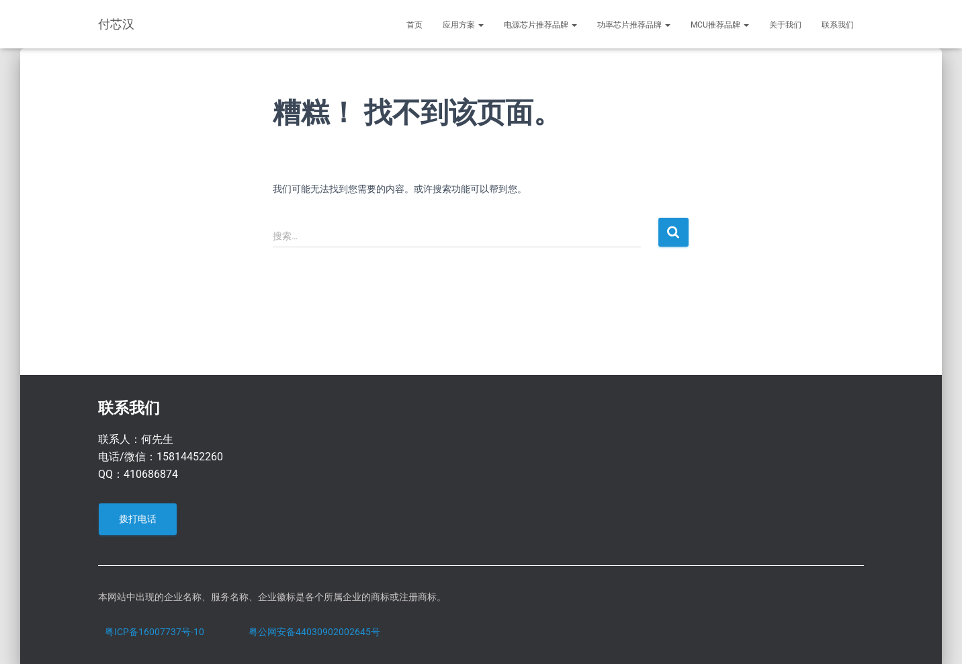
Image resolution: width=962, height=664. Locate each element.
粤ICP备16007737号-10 (154, 631)
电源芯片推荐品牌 (540, 25)
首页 (414, 25)
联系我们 (838, 25)
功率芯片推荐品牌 (633, 25)
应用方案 (463, 25)
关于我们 (785, 25)
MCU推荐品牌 (720, 25)
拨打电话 (138, 518)
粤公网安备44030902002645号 (314, 631)
